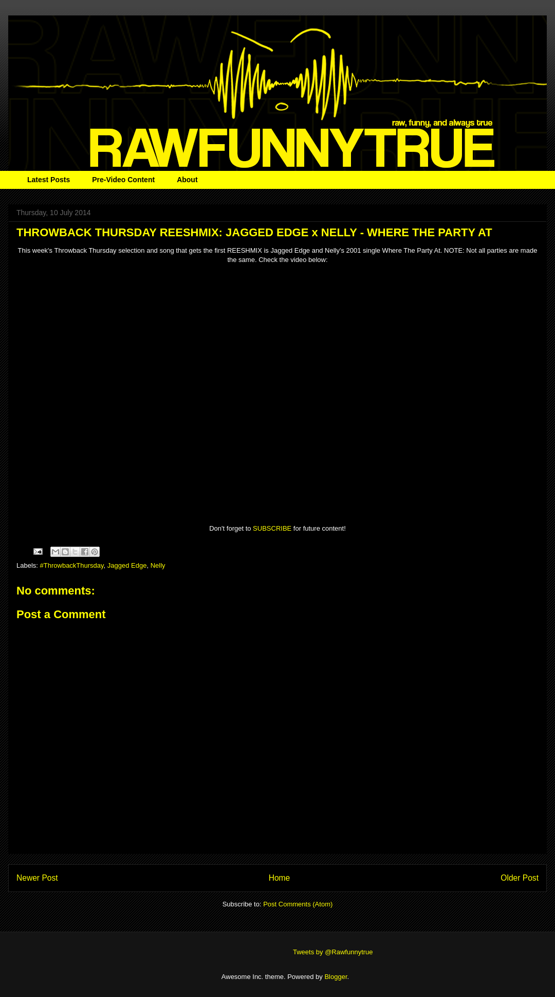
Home (279, 877)
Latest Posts (48, 180)
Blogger (335, 977)
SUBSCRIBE (272, 528)
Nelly (158, 565)
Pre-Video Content (123, 180)
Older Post (520, 877)
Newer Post (37, 877)
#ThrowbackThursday (72, 565)
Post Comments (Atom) (297, 904)
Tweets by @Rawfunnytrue (333, 952)
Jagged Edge (127, 565)
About (187, 180)
